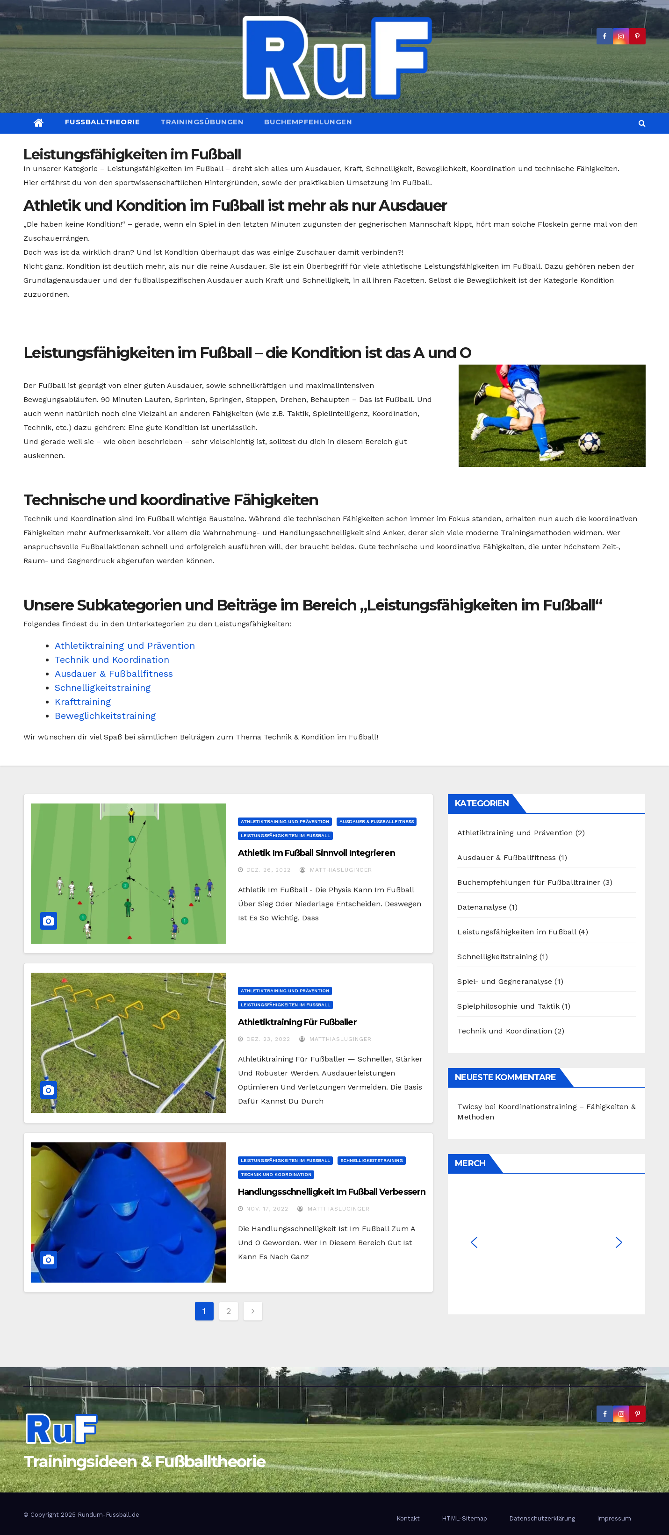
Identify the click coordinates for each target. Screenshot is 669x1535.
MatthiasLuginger (336, 870)
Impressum (614, 1518)
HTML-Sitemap (464, 1518)
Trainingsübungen (202, 121)
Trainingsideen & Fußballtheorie (144, 1461)
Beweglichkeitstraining (105, 715)
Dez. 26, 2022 (268, 870)
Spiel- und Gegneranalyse (504, 981)
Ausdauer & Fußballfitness (114, 673)
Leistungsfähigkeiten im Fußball (285, 835)
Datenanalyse (481, 907)
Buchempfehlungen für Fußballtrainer (528, 882)
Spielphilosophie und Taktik (508, 1006)
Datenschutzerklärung (542, 1518)
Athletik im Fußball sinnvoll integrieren (316, 853)
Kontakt (408, 1518)
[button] (642, 123)
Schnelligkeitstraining (103, 687)
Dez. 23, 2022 (268, 1039)
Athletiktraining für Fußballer (297, 1022)
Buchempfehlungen (308, 121)
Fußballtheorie (102, 121)
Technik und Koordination (112, 659)
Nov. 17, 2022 (267, 1208)
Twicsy (469, 1106)
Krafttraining (83, 701)
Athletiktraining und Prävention (125, 645)
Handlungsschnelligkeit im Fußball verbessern (331, 1192)
